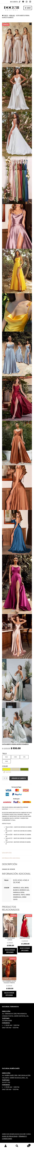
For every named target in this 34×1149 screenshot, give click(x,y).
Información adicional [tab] (11, 858)
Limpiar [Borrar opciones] (8, 772)
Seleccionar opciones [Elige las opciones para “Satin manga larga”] (10, 951)
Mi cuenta (14, 2)
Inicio (6, 15)
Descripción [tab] (7, 853)
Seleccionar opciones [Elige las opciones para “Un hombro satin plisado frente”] (9, 994)
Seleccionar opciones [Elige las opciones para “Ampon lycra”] (25, 949)
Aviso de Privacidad (9, 1136)
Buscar (17, 1146)
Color (5, 766)
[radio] (6, 757)
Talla (4, 754)
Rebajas (12, 15)
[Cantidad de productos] (5, 778)
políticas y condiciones (15, 809)
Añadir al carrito (19, 778)
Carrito (27, 1144)
